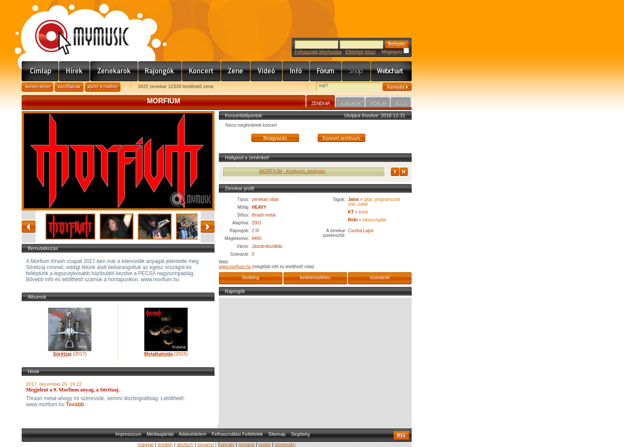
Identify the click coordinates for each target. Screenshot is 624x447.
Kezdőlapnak (69, 87)
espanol (205, 444)
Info (296, 71)
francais (226, 444)
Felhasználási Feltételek (237, 434)
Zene (235, 71)
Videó (266, 71)
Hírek (74, 71)
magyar (146, 444)
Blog (401, 104)
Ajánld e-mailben (102, 87)
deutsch (185, 444)
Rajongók (160, 71)
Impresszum (128, 434)
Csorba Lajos (361, 230)
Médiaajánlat (159, 434)
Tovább (74, 404)
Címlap (40, 71)
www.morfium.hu (235, 266)
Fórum (326, 71)
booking (250, 277)
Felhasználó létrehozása (318, 51)
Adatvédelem (192, 434)
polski (264, 444)
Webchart (391, 71)
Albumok (350, 104)
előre (207, 226)
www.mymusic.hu (75, 28)
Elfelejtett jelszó (360, 51)
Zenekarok (114, 71)
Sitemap (277, 434)
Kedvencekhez (37, 87)
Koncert (201, 71)
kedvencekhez (315, 277)
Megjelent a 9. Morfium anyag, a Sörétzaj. (73, 390)
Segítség (300, 434)
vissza (29, 226)
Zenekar (320, 102)
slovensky (285, 444)
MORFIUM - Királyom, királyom (295, 171)
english (165, 444)
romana (246, 444)
